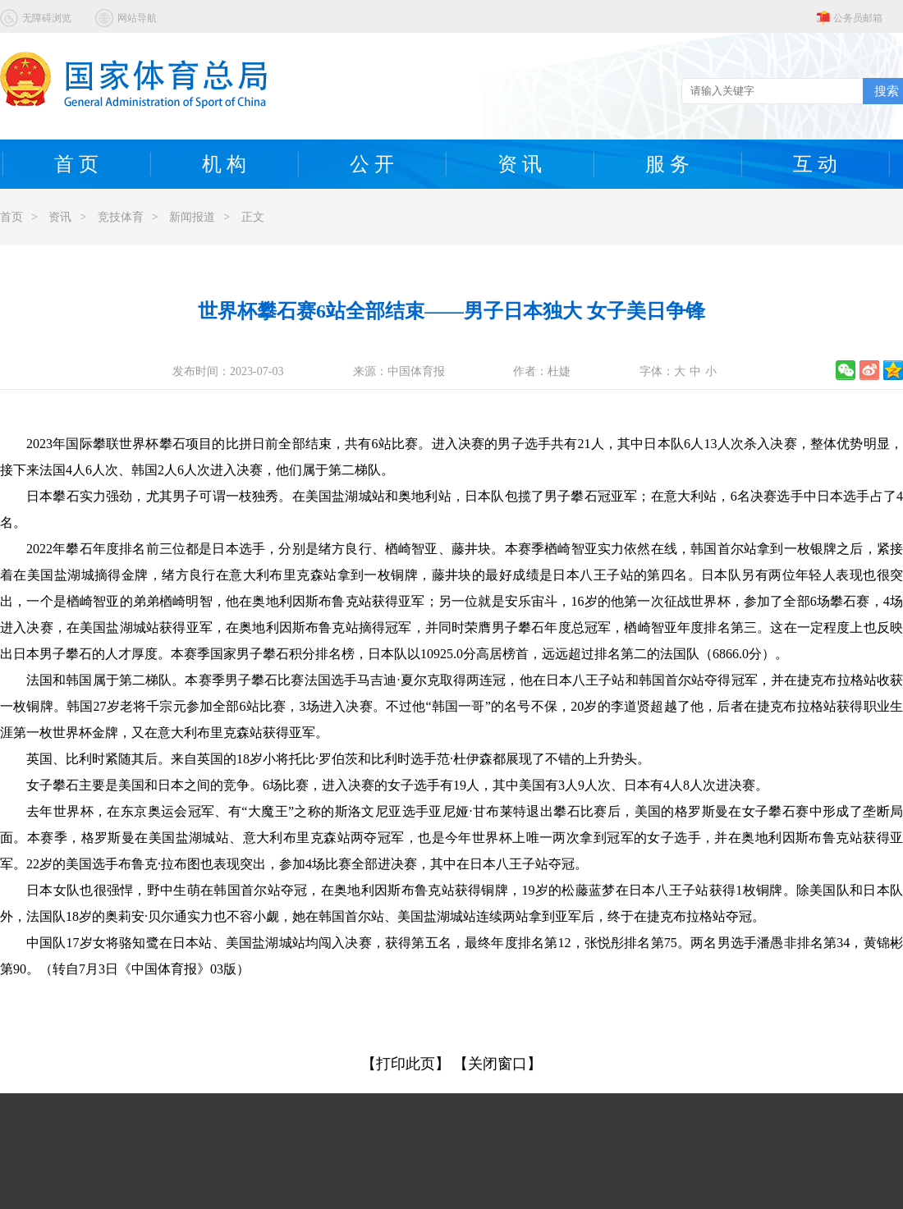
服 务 (667, 164)
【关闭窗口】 (497, 1064)
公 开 (372, 164)
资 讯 (519, 164)
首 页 (76, 164)
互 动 (815, 164)
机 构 (224, 164)
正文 (252, 217)
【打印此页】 (405, 1064)
